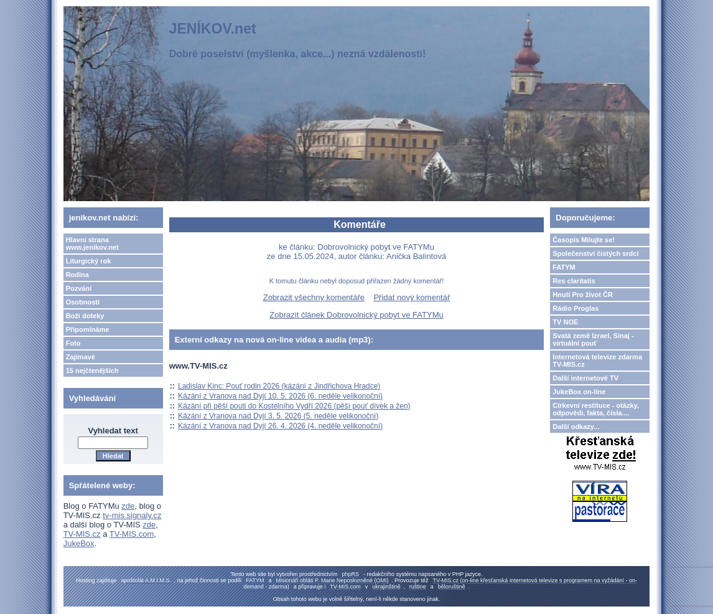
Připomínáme (88, 329)
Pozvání (79, 288)
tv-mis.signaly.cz (132, 515)
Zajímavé (80, 357)
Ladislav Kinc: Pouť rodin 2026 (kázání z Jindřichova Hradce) (279, 386)
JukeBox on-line (578, 391)
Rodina (77, 274)
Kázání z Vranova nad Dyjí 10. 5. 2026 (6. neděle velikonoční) (280, 396)
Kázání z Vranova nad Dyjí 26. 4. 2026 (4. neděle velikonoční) (280, 426)
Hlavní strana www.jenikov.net (92, 243)
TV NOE (565, 322)
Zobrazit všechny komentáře (314, 297)
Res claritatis (573, 281)
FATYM (563, 267)
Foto (73, 343)
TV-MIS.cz (82, 534)
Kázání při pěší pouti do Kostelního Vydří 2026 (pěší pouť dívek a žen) (294, 406)
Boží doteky (85, 315)
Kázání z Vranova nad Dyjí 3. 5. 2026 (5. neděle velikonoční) (278, 416)
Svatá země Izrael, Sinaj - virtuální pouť (592, 339)
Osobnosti (83, 302)
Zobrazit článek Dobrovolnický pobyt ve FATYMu (356, 314)
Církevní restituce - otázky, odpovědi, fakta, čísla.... (595, 409)
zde (127, 506)
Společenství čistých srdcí (595, 253)
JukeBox (79, 543)
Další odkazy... (575, 426)
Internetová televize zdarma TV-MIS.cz (597, 360)
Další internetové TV (585, 378)
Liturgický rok (88, 261)
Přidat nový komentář (411, 297)
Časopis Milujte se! (583, 239)
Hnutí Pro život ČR (582, 294)
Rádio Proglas (575, 308)
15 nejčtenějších (92, 370)
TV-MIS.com (132, 534)
